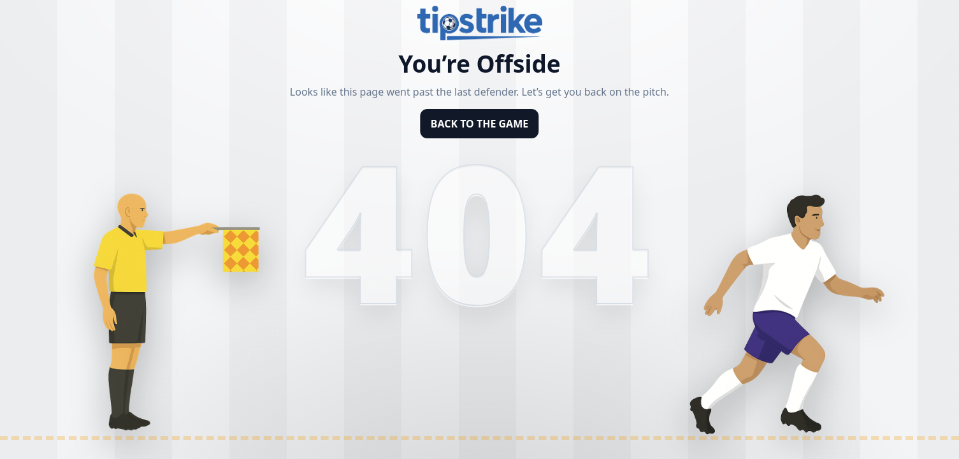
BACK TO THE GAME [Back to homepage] (479, 124)
